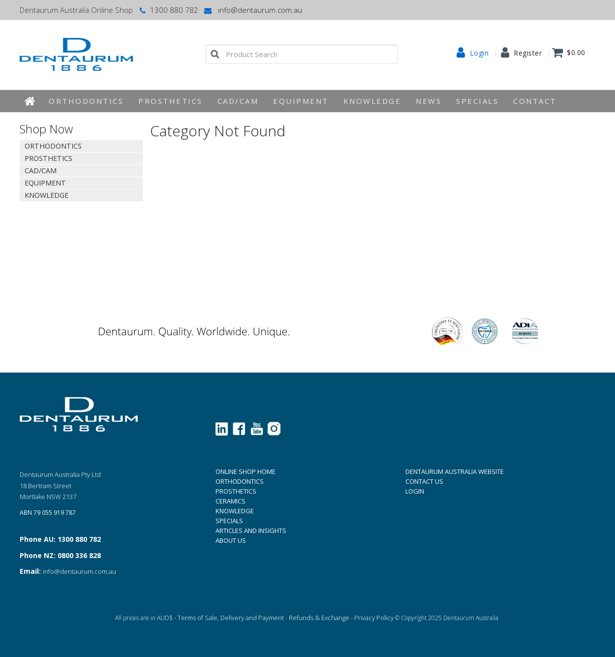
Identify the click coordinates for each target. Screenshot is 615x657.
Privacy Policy (374, 617)
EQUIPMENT (301, 101)
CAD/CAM (238, 101)
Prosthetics (170, 101)
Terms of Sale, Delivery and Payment (231, 617)
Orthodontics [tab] (53, 146)
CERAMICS (230, 501)
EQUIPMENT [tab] (45, 183)
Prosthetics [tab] (48, 158)
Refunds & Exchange (319, 617)
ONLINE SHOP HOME (245, 471)
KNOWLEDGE (372, 101)
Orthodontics (86, 101)
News (428, 101)
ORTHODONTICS (239, 481)
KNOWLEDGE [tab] (46, 195)
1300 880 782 (168, 10)
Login (479, 53)
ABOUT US (230, 540)
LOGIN (414, 491)
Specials (477, 101)
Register (528, 53)
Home (30, 101)
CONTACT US (424, 481)
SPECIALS (229, 520)
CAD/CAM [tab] (41, 170)
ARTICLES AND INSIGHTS (250, 530)
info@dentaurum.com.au (252, 10)
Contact (534, 101)
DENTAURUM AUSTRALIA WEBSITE (454, 471)
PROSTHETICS (235, 491)
